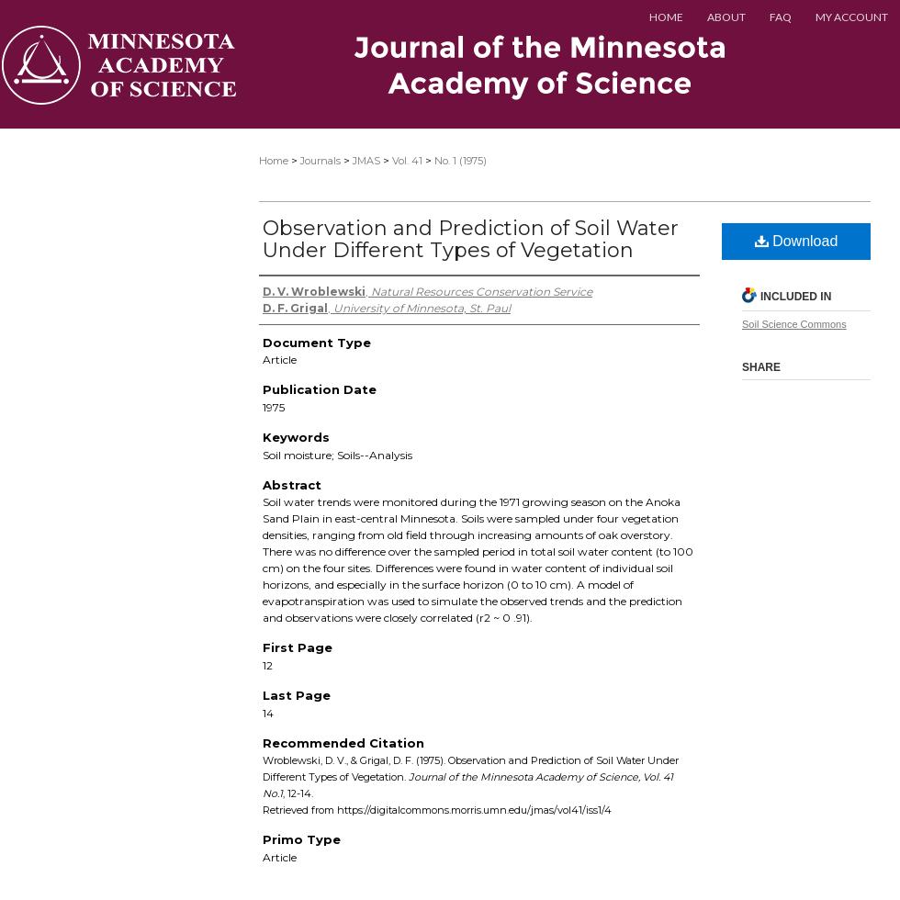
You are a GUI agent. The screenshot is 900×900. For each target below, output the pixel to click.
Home (273, 160)
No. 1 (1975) (460, 160)
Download (796, 241)
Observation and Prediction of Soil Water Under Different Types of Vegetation (471, 239)
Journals (320, 160)
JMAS (366, 160)
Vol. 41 (407, 160)
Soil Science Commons (794, 324)
